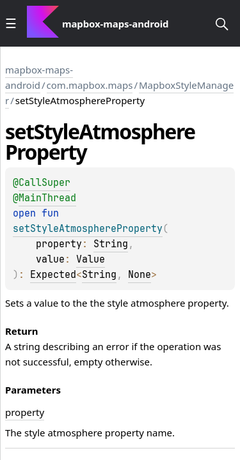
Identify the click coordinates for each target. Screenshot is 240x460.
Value (90, 259)
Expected (53, 274)
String (110, 244)
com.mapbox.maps (90, 85)
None (139, 274)
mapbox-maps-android (39, 77)
